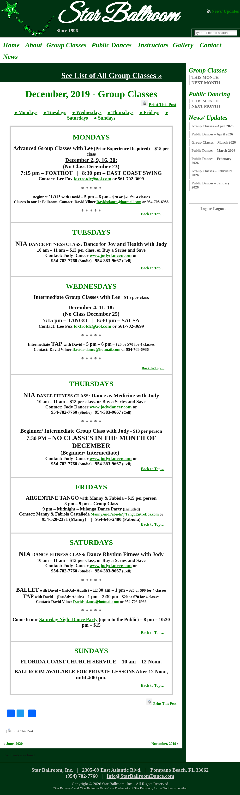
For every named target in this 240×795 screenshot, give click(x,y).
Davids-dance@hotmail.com (96, 349)
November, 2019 (163, 744)
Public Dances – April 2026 (212, 134)
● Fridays (149, 112)
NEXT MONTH (206, 82)
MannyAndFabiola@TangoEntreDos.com (125, 514)
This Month (205, 101)
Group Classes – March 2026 (214, 142)
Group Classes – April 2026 (213, 126)
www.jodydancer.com (111, 255)
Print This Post (162, 104)
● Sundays (104, 118)
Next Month (206, 106)
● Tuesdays (54, 112)
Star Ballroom (116, 16)
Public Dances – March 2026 (213, 150)
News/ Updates (225, 11)
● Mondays (25, 112)
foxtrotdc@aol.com (92, 178)
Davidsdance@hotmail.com (118, 202)
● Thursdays (120, 112)
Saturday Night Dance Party (68, 619)
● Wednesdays (86, 112)
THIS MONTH (205, 77)
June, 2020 (14, 744)
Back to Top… (152, 214)
